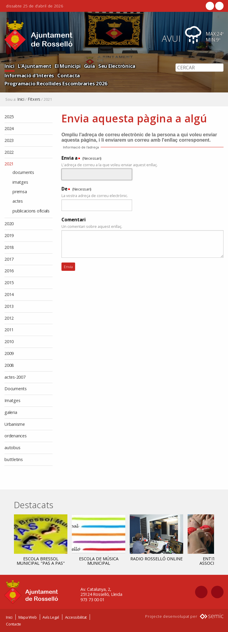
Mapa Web (27, 617)
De (64, 189)
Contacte (13, 624)
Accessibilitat (76, 617)
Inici (9, 66)
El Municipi (67, 66)
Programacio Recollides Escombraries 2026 (55, 83)
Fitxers (34, 99)
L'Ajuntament (34, 66)
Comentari (73, 220)
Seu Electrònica (116, 66)
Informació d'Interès (29, 75)
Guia (89, 66)
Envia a (69, 158)
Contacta (68, 75)
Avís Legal (50, 617)
